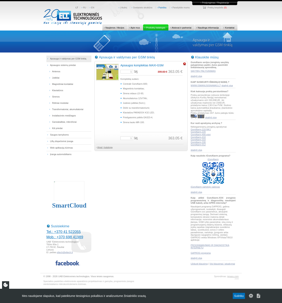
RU (84, 7)
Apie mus (134, 27)
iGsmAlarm (213, 159)
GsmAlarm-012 (198, 144)
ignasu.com (233, 276)
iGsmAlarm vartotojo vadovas (205, 187)
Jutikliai (55, 78)
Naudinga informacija (207, 27)
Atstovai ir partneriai (180, 27)
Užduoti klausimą (199, 264)
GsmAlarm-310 (198, 139)
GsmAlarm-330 (198, 142)
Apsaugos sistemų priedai (63, 65)
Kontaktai (228, 27)
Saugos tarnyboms (59, 134)
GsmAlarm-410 (198, 137)
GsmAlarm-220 (198, 132)
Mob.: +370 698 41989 (64, 237)
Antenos (56, 71)
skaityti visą (196, 76)
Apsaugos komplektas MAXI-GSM (142, 65)
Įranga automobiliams (60, 154)
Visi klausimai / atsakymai (222, 264)
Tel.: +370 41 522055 (63, 232)
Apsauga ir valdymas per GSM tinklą (68, 58)
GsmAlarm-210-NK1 (201, 129)
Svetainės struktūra (142, 7)
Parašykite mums (181, 7)
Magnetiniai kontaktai (62, 84)
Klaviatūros (57, 90)
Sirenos (56, 96)
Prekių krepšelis (215, 7)
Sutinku (239, 296)
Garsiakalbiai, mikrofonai (64, 122)
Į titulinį (123, 7)
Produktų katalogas (154, 27)
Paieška (162, 7)
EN (92, 7)
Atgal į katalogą (105, 147)
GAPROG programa (201, 253)
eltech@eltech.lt (65, 252)
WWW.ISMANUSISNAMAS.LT (206, 85)
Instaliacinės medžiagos (64, 115)
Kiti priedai (57, 128)
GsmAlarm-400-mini (201, 134)
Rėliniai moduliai (60, 103)
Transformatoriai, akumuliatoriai (67, 109)
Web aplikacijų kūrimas (61, 148)
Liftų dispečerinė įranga (61, 141)
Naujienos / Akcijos (113, 27)
